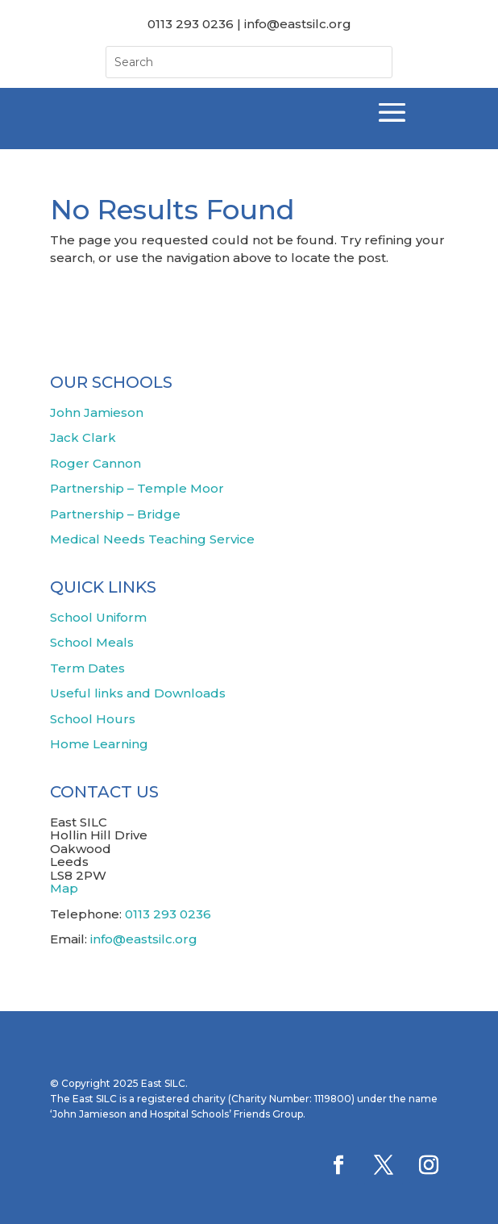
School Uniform (98, 617)
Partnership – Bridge (115, 514)
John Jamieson (96, 412)
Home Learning (99, 743)
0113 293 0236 (168, 914)
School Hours (92, 718)
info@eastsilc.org (143, 939)
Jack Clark (83, 437)
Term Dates (87, 668)
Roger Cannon (95, 463)
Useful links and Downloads (138, 693)
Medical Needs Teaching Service (152, 539)
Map (64, 888)
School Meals (92, 642)
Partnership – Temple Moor (137, 488)
